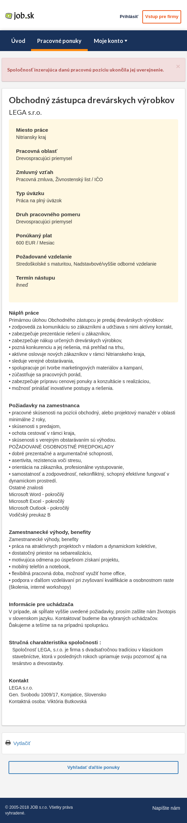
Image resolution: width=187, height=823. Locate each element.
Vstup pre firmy (161, 16)
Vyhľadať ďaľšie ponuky (93, 767)
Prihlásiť (129, 16)
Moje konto (111, 40)
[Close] (178, 66)
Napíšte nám (166, 808)
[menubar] (93, 40)
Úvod (18, 40)
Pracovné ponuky (59, 40)
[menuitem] (18, 40)
